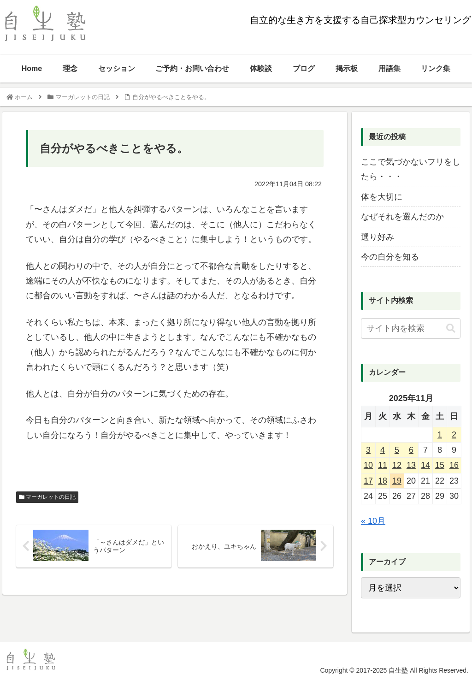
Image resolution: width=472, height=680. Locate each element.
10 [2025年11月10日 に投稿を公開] (368, 465)
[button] (450, 328)
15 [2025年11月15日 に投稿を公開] (439, 465)
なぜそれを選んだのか (402, 216)
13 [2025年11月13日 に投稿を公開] (411, 465)
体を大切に (381, 196)
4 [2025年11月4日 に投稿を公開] (382, 450)
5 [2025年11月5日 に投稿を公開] (397, 450)
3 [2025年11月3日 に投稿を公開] (368, 450)
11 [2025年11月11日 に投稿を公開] (382, 465)
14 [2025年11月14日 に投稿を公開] (425, 465)
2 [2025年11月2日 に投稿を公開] (454, 434)
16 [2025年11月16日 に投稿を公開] (454, 465)
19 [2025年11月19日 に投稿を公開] (396, 480)
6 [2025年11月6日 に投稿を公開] (411, 450)
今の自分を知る (390, 256)
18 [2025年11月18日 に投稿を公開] (382, 480)
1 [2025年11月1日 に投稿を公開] (439, 434)
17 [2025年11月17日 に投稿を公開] (368, 480)
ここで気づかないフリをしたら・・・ (410, 169)
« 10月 (373, 521)
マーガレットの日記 (47, 497)
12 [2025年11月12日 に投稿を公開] (396, 465)
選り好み (377, 237)
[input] (410, 328)
